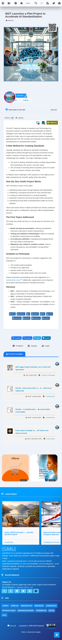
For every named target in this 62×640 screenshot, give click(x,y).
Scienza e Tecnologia (48, 375)
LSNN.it (5, 606)
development (17, 318)
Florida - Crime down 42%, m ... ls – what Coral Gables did (33, 389)
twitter (37, 338)
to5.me (51, 610)
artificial (12, 314)
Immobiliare (8, 542)
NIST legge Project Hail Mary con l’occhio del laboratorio (32, 368)
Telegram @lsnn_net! (25, 587)
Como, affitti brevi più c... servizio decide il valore (18, 533)
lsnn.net (12, 626)
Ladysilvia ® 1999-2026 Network (31, 626)
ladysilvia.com (26, 606)
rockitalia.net (41, 610)
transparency (36, 318)
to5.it (4, 615)
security (49, 314)
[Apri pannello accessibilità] (15, 3)
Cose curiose (51, 439)
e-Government (50, 396)
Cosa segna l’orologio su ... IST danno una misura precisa (31, 431)
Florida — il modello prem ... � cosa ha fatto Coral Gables (32, 410)
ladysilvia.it (39, 606)
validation (26, 318)
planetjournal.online (26, 610)
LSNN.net (14, 606)
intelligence (21, 314)
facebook (27, 338)
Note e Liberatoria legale (31, 632)
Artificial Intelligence (30, 100)
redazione (20, 94)
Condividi (16, 338)
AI (28, 314)
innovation (45, 318)
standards (35, 314)
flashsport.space (8, 610)
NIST (42, 314)
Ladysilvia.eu (51, 606)
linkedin (46, 338)
